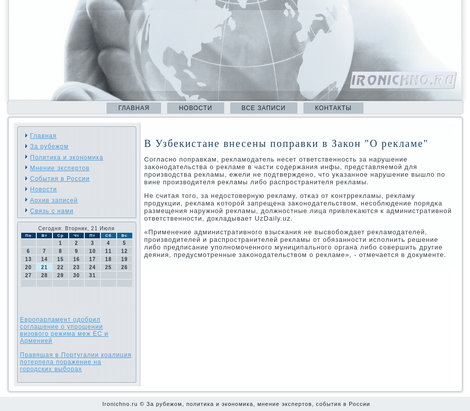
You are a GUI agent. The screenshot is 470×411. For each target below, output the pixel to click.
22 (60, 267)
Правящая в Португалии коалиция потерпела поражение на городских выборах (76, 362)
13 (28, 259)
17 (92, 259)
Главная (133, 108)
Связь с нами (52, 211)
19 (124, 259)
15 (60, 259)
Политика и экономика (66, 157)
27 (28, 275)
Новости (195, 108)
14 (44, 259)
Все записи (264, 108)
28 (44, 275)
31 (92, 275)
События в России (60, 178)
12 (124, 251)
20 (28, 267)
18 (108, 259)
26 (124, 267)
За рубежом (49, 146)
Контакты (333, 108)
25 (108, 267)
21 (44, 267)
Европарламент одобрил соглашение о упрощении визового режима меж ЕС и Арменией (64, 330)
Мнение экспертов (60, 168)
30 (76, 275)
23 (76, 267)
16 (76, 259)
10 (92, 251)
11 (108, 251)
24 (92, 267)
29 (60, 275)
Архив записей (54, 200)
